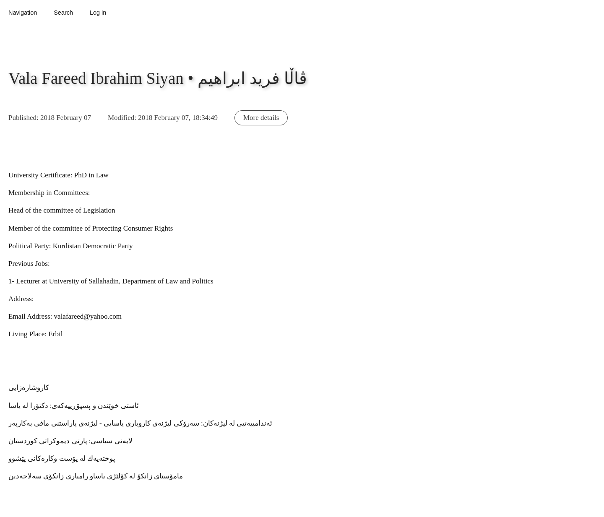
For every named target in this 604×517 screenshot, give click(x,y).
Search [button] (63, 12)
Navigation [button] (22, 12)
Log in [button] (98, 12)
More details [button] (261, 118)
